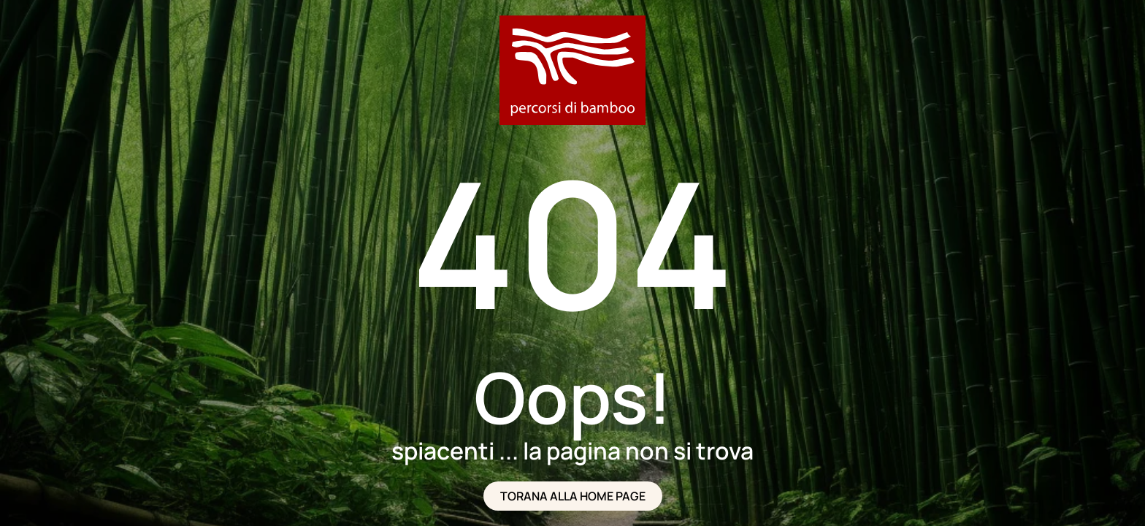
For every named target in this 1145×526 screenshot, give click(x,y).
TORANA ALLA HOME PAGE (573, 496)
